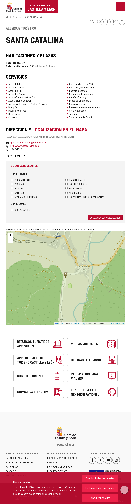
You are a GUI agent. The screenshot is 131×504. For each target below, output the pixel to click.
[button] (10, 235)
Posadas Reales (21, 179)
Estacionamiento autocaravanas (85, 197)
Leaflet (59, 324)
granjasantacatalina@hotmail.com (28, 142)
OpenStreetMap (78, 324)
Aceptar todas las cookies (100, 478)
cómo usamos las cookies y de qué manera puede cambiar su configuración (45, 492)
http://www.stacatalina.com (24, 145)
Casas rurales (75, 179)
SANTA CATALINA (33, 17)
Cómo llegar (14, 156)
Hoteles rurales (77, 184)
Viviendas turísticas (24, 197)
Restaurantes (20, 209)
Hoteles (17, 188)
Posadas (17, 184)
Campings (18, 192)
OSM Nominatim (117, 324)
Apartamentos (75, 188)
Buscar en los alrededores (105, 217)
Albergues (73, 192)
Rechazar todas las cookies (100, 488)
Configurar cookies (100, 498)
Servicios (17, 17)
